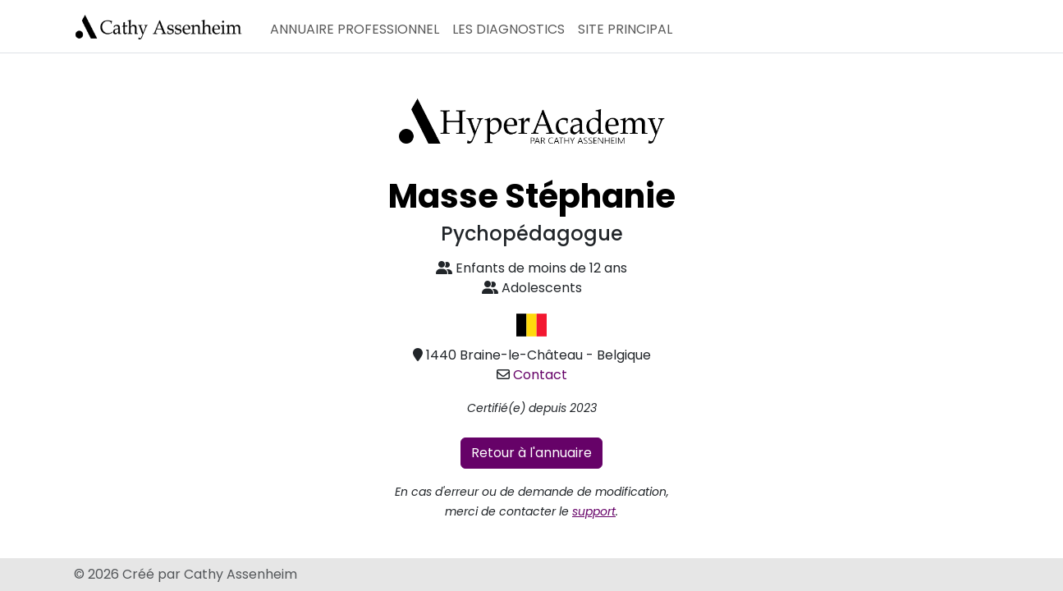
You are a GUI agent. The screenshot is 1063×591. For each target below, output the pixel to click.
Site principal (625, 29)
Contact (540, 374)
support (594, 511)
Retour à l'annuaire (531, 452)
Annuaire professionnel (354, 29)
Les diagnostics (508, 29)
